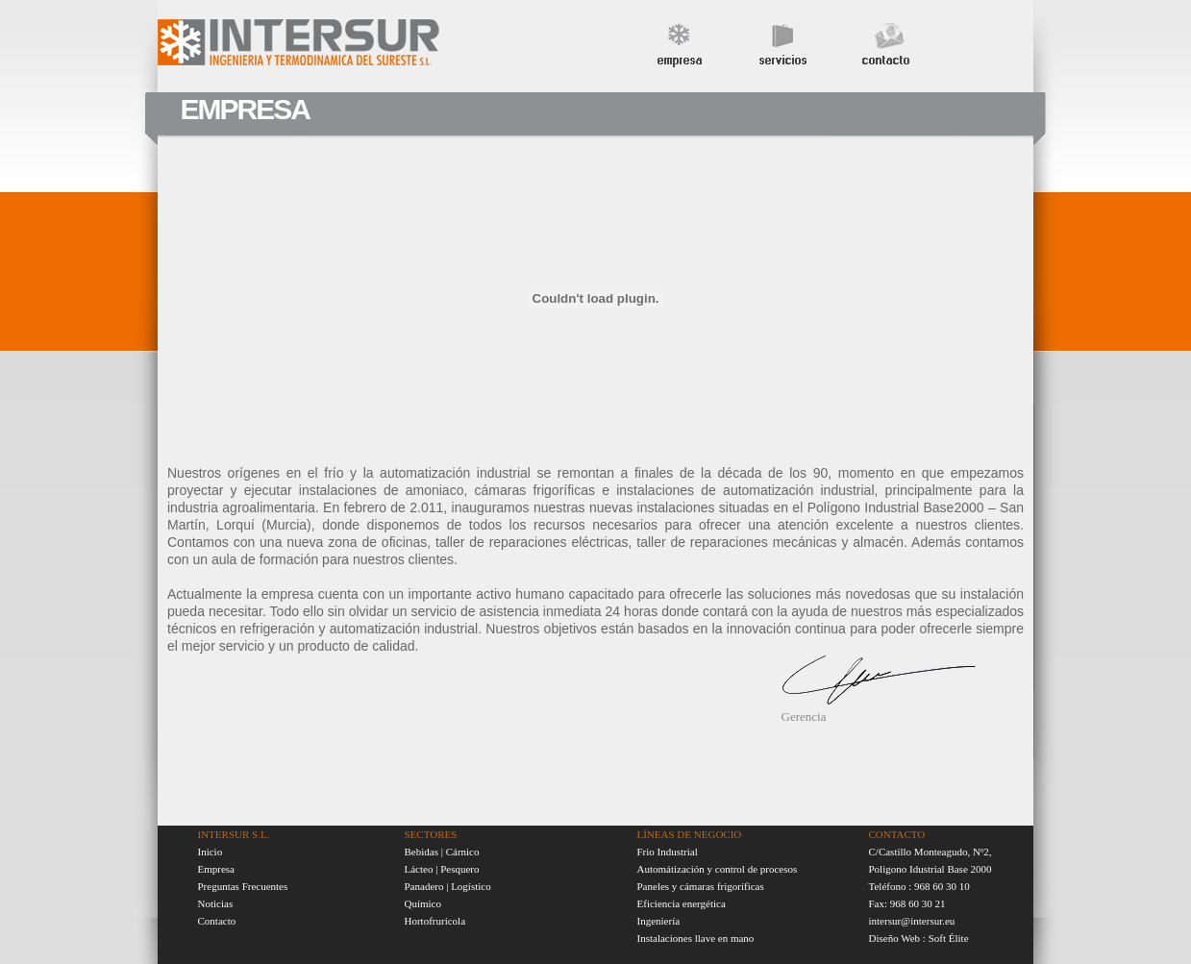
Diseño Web (895, 938)
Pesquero (459, 869)
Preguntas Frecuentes (243, 886)
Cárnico (463, 851)
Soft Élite (949, 938)
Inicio (210, 851)
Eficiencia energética (681, 903)
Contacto (217, 921)
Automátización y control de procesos (717, 869)
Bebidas (423, 851)
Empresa (216, 869)
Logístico (471, 886)
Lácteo (419, 869)
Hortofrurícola (435, 921)
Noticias (216, 903)
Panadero (424, 886)
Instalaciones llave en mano (696, 938)
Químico (423, 903)
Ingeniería (659, 921)
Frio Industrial (667, 851)
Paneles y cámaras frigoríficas (700, 886)
